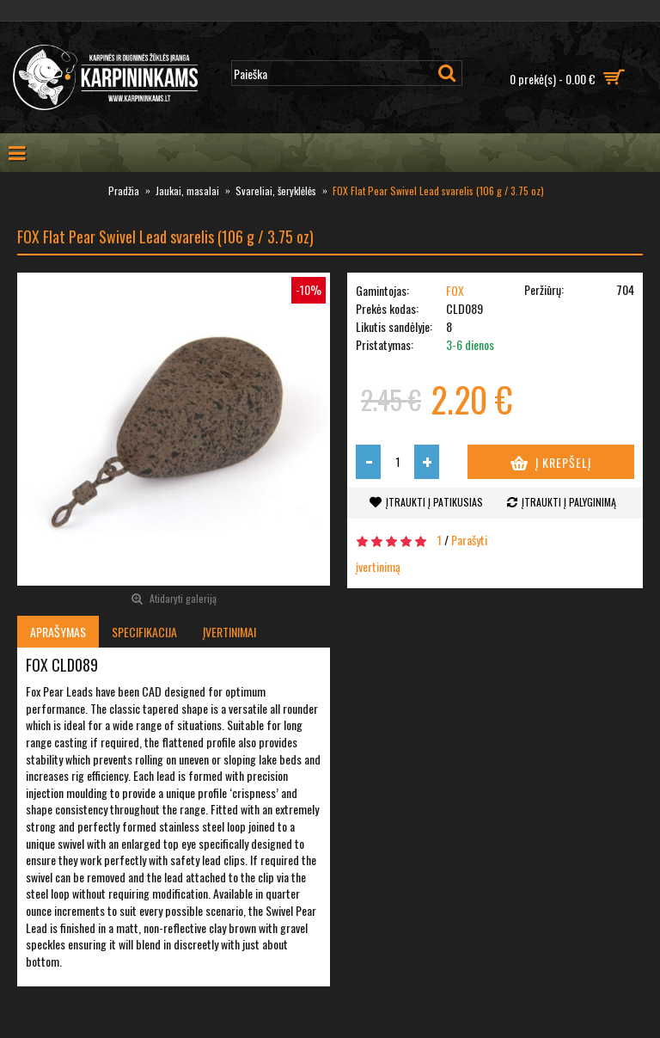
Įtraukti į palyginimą (569, 501)
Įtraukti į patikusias (434, 501)
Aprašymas (58, 632)
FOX (455, 290)
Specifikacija (144, 632)
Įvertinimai (229, 632)
